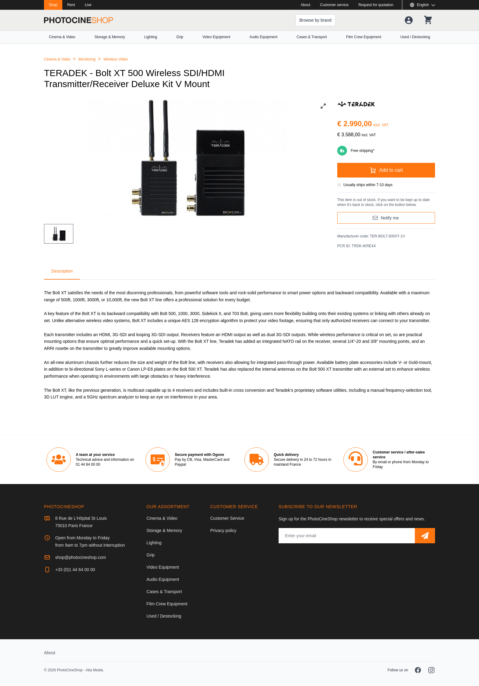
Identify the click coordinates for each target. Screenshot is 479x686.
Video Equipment (216, 37)
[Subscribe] (425, 535)
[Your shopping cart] (427, 20)
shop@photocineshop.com (80, 557)
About (305, 5)
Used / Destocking (415, 37)
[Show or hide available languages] (422, 4)
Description (62, 271)
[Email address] (347, 535)
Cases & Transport (312, 37)
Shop (53, 5)
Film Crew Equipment (363, 37)
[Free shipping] (386, 150)
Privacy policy (223, 530)
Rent (71, 5)
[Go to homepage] (78, 20)
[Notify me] (386, 218)
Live (88, 5)
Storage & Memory (109, 37)
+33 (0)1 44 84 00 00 (75, 569)
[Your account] (408, 20)
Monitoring (88, 59)
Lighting (150, 37)
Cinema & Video (62, 37)
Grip (179, 37)
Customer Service (227, 518)
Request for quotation (375, 5)
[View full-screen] (323, 106)
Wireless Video (116, 59)
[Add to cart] (386, 170)
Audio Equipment (263, 37)
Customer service (334, 5)
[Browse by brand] (315, 20)
